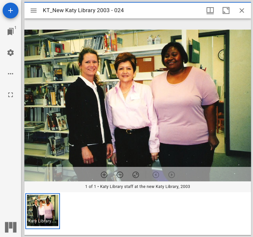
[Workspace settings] (10, 53)
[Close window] (242, 10)
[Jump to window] (10, 32)
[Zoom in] (104, 175)
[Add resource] (10, 10)
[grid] (137, 213)
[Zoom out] (120, 175)
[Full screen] (10, 95)
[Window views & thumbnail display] (210, 10)
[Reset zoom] (136, 175)
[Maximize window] (226, 10)
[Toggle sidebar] (34, 10)
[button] (42, 211)
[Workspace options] (10, 74)
